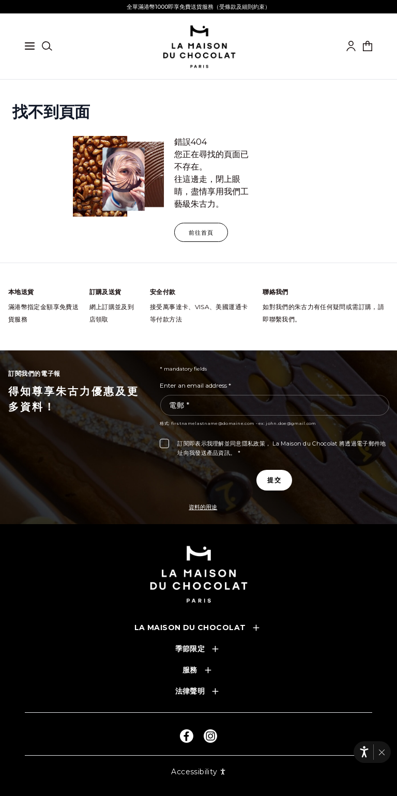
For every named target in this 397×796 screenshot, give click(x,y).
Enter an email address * (195, 385)
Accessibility (198, 771)
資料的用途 (203, 507)
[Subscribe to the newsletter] (274, 480)
